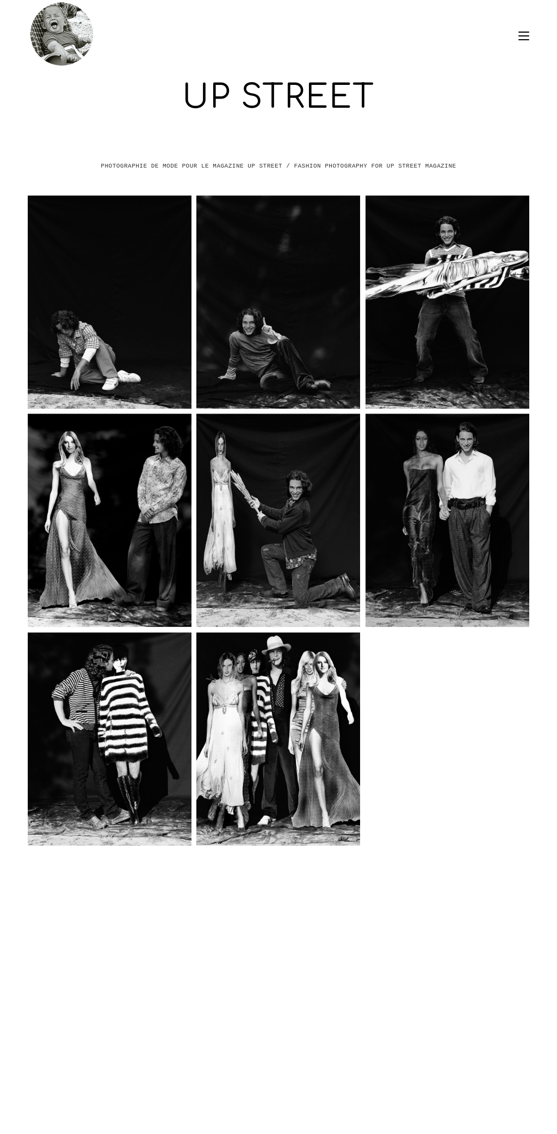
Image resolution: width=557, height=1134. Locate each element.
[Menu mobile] (523, 34)
